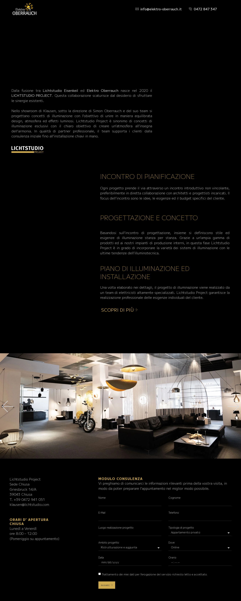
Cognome (174, 497)
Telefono (173, 512)
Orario (172, 557)
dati (132, 574)
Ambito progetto (108, 542)
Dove (171, 542)
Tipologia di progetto (181, 527)
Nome (102, 497)
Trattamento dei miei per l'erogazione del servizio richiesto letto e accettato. (155, 574)
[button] (7, 406)
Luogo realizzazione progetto (116, 527)
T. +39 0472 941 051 (27, 499)
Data (101, 557)
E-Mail (101, 512)
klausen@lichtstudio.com (29, 504)
